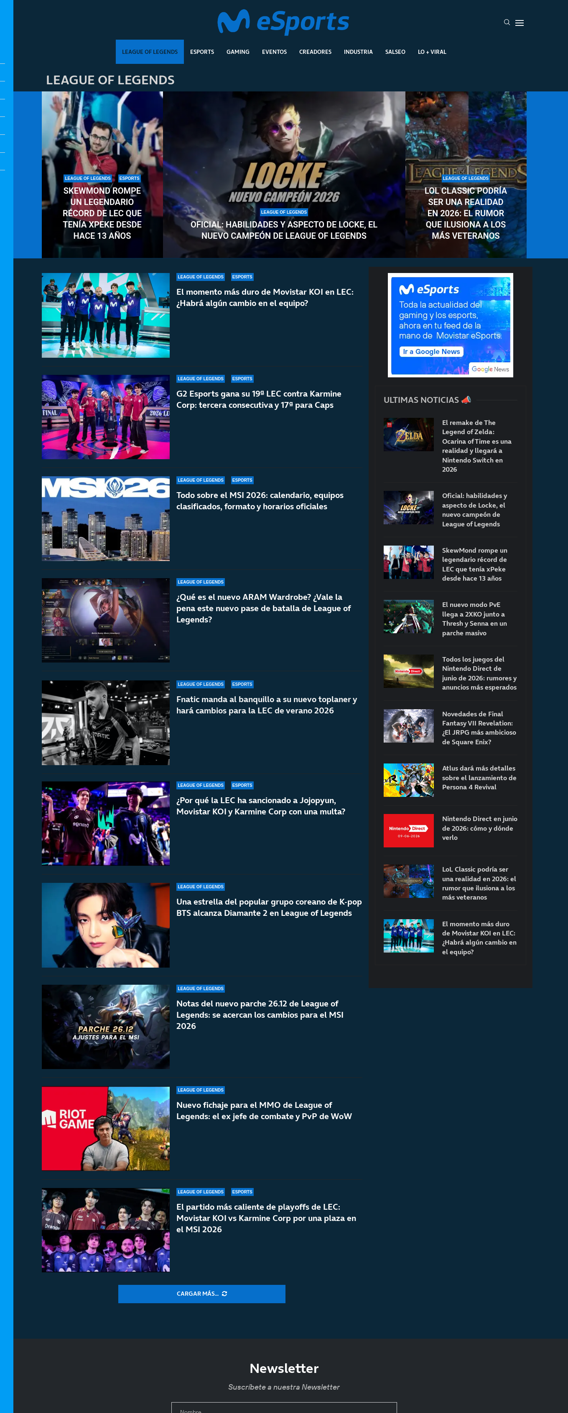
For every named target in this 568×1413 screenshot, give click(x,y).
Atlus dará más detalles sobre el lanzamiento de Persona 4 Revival (479, 777)
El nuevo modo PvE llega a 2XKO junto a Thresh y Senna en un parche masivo (474, 618)
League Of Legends (150, 52)
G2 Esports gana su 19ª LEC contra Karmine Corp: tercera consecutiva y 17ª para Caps (258, 400)
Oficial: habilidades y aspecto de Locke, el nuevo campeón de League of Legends (284, 230)
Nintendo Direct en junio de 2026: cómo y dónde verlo (479, 828)
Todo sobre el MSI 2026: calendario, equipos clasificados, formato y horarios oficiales (260, 510)
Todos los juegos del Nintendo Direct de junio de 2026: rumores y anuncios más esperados (479, 673)
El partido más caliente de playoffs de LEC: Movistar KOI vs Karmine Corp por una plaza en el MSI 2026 (266, 1218)
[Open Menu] (519, 23)
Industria (358, 52)
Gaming (238, 52)
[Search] (507, 23)
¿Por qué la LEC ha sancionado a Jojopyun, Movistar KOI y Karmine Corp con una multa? (260, 821)
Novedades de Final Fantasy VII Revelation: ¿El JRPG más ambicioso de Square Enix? (479, 727)
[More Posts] (201, 1294)
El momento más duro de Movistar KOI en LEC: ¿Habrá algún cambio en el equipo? (265, 297)
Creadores (315, 52)
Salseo (395, 52)
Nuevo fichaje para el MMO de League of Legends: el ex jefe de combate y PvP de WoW (264, 1110)
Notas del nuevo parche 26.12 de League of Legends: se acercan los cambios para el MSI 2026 (260, 1015)
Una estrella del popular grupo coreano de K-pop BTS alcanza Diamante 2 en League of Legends (269, 912)
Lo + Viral (432, 52)
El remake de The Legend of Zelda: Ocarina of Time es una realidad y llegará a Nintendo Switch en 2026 (477, 446)
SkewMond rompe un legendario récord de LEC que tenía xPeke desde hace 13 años (102, 213)
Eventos (274, 52)
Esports (202, 52)
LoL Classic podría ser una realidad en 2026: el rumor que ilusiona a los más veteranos (466, 213)
